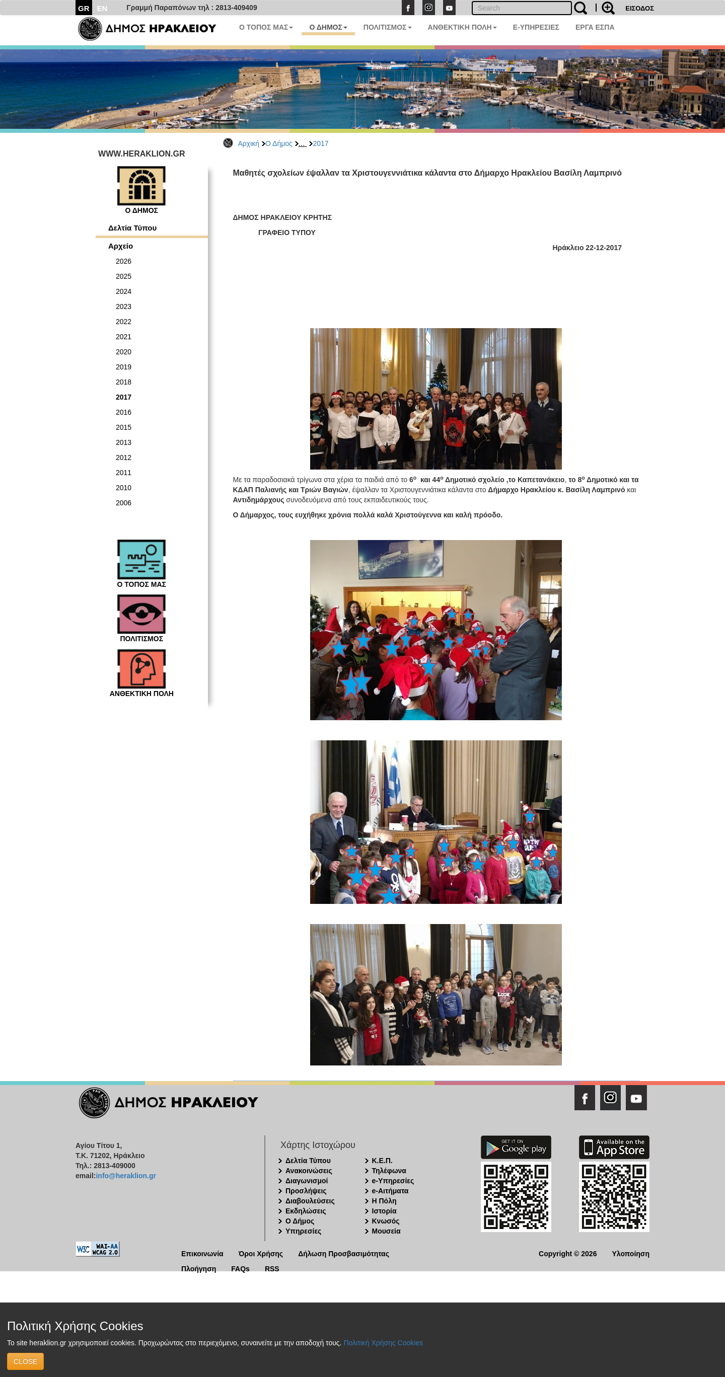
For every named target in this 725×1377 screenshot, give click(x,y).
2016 (123, 412)
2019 (123, 367)
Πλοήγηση (198, 1268)
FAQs (240, 1268)
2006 (123, 503)
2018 (123, 382)
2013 (123, 442)
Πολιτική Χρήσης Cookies (383, 1343)
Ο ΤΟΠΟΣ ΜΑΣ (266, 27)
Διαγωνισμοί (306, 1181)
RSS (272, 1268)
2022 (123, 322)
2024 (123, 291)
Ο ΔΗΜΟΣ (328, 27)
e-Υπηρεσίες (393, 1181)
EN (102, 8)
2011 (123, 473)
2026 (123, 261)
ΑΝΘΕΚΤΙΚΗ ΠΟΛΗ (462, 27)
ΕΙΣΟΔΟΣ (639, 8)
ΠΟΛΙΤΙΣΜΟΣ (388, 27)
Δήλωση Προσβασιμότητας (343, 1253)
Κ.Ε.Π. (382, 1161)
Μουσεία (386, 1231)
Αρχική (249, 143)
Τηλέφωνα (389, 1171)
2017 (320, 143)
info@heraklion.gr (126, 1176)
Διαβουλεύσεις (310, 1201)
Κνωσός (386, 1221)
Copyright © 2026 (568, 1253)
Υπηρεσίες (303, 1231)
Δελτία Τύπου (132, 227)
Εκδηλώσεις (305, 1211)
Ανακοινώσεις (308, 1171)
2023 (123, 306)
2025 (123, 276)
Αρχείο (120, 246)
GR (84, 8)
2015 (123, 427)
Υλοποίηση (630, 1253)
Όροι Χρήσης (261, 1253)
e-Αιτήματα (390, 1191)
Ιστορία (384, 1211)
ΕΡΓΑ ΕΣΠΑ (595, 27)
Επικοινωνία (202, 1253)
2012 (123, 457)
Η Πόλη (384, 1201)
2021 (123, 337)
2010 (123, 488)
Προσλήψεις (306, 1191)
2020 (123, 352)
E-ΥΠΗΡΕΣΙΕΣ (536, 27)
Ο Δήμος (279, 143)
